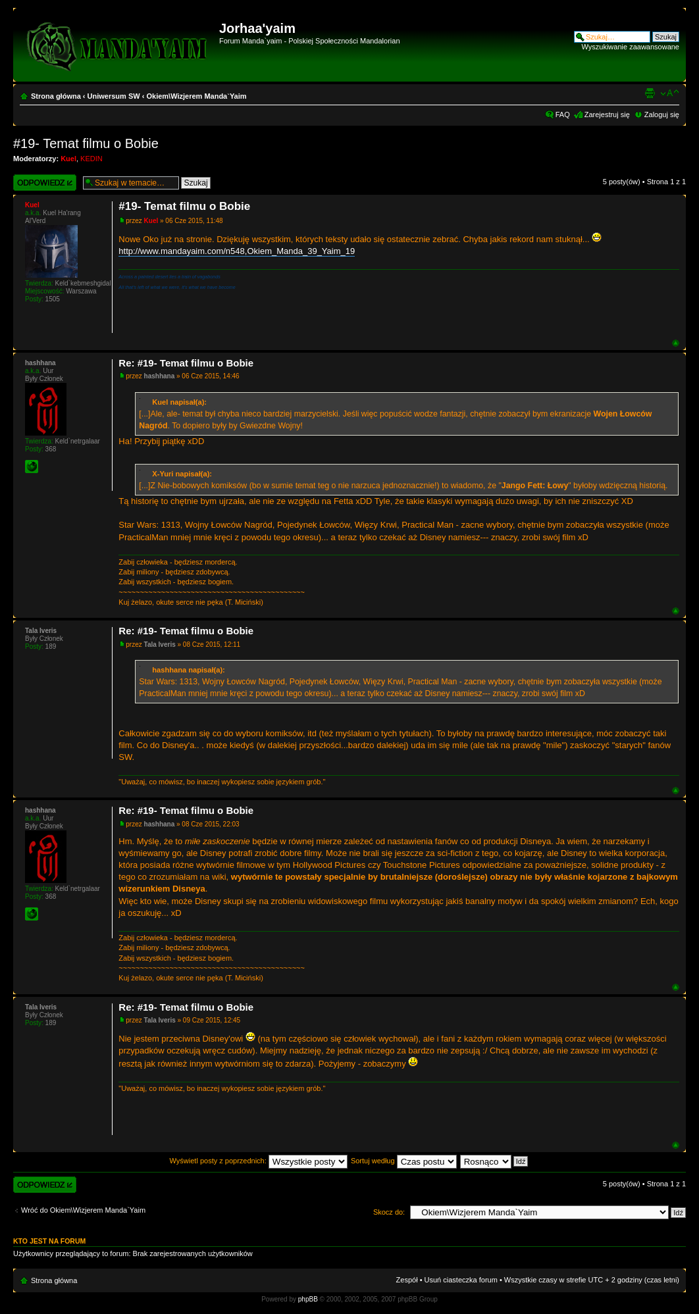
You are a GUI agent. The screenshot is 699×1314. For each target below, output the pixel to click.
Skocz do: (389, 1212)
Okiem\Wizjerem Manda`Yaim (196, 96)
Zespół (407, 1280)
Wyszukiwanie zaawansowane (630, 47)
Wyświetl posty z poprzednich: (259, 1161)
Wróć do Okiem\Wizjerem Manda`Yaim (83, 1210)
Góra (675, 343)
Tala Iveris (160, 644)
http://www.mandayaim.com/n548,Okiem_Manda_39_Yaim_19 (236, 251)
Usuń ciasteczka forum (461, 1280)
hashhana (159, 376)
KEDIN (91, 159)
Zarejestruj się (607, 114)
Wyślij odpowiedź (44, 182)
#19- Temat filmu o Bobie (86, 143)
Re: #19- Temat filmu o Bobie (185, 362)
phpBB (308, 1299)
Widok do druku (649, 93)
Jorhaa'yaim (257, 28)
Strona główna (56, 96)
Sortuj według (404, 1161)
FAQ (563, 114)
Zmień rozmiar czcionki (669, 93)
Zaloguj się (661, 114)
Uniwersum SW (114, 96)
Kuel (68, 159)
